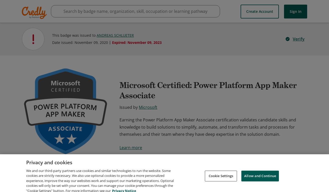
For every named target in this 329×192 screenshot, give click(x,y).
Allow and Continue (260, 183)
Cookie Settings (221, 183)
